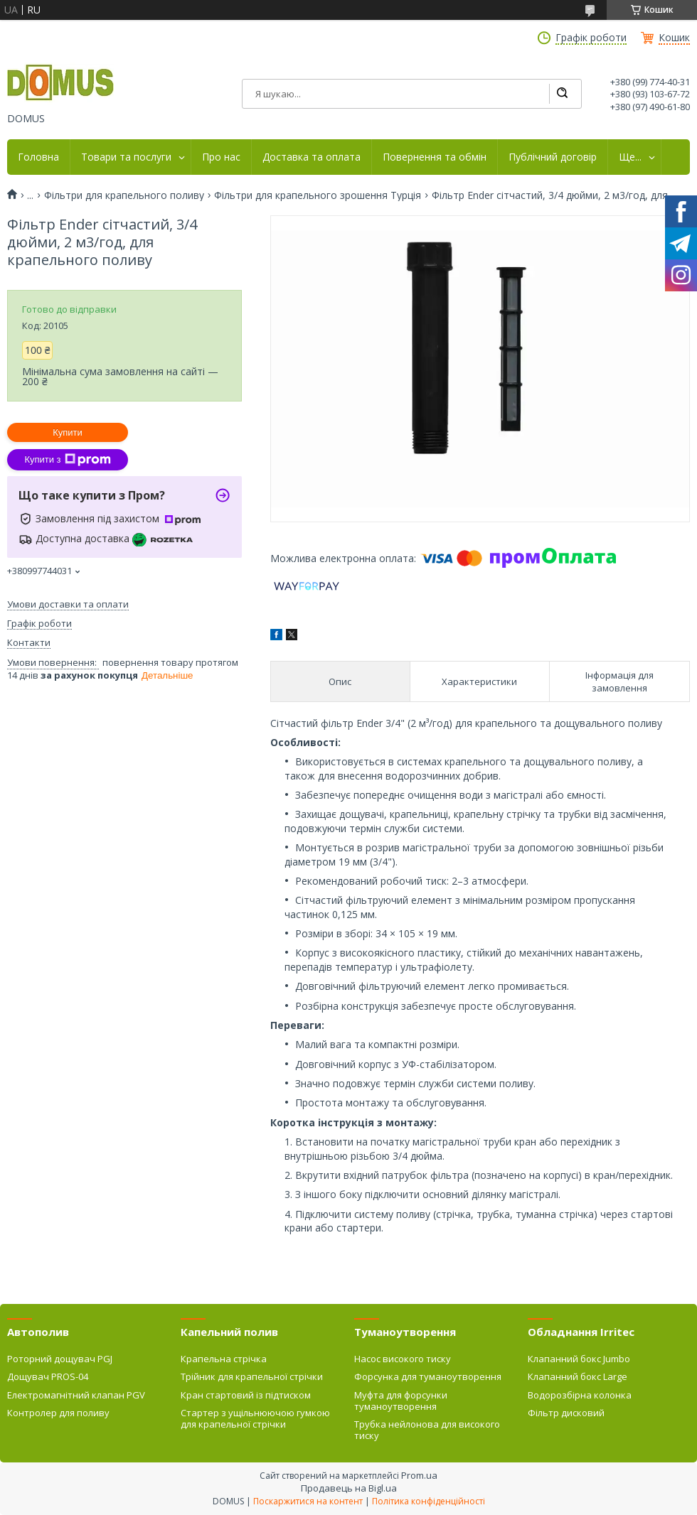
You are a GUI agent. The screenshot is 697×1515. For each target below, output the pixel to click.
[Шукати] (562, 94)
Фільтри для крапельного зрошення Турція (317, 195)
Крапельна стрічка (224, 1358)
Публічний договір (553, 157)
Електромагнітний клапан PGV (76, 1395)
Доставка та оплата (311, 157)
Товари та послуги (126, 157)
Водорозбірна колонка (580, 1395)
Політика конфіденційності (428, 1501)
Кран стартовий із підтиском (246, 1395)
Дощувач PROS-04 (47, 1376)
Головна (38, 157)
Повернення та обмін (434, 157)
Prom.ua (419, 1475)
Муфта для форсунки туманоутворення (400, 1401)
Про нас (221, 157)
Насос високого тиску (402, 1358)
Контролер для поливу (58, 1412)
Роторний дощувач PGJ (59, 1358)
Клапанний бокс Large (577, 1376)
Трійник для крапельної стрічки (252, 1376)
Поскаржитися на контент (308, 1501)
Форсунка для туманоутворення (427, 1376)
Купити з (67, 459)
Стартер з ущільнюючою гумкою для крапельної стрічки (255, 1418)
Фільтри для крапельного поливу (124, 195)
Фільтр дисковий (566, 1412)
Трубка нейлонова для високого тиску (427, 1430)
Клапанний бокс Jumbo (579, 1358)
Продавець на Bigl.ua (349, 1488)
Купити (68, 432)
